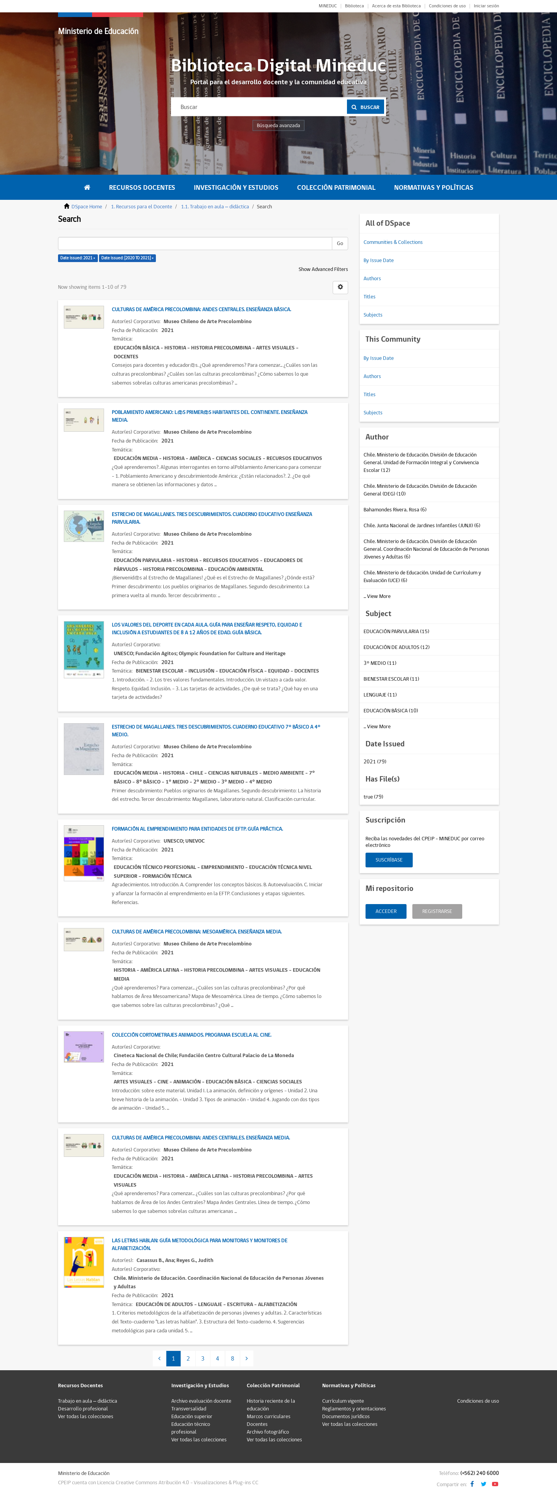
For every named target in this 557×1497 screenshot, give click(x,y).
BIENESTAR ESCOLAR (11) (391, 679)
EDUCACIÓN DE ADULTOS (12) (397, 647)
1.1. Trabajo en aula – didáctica (215, 207)
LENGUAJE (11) (380, 695)
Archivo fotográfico (268, 1432)
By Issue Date (379, 260)
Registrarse (437, 911)
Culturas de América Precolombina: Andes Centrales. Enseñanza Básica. (201, 309)
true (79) (373, 797)
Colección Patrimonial (336, 187)
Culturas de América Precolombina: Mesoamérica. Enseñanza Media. (197, 932)
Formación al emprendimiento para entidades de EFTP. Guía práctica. (197, 829)
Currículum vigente (343, 1401)
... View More (377, 596)
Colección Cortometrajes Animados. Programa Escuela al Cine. (191, 1035)
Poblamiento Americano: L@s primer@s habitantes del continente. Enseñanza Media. (210, 416)
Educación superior (191, 1416)
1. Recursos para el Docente (141, 207)
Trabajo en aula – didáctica (87, 1401)
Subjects (373, 315)
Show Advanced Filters (323, 269)
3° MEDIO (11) (380, 663)
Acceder (386, 911)
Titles (370, 297)
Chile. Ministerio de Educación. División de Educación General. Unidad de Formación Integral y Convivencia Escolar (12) (421, 462)
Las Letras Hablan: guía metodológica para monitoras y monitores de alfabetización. (199, 1244)
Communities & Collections (393, 242)
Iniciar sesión (486, 6)
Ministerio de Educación (98, 31)
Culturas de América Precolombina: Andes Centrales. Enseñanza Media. (201, 1138)
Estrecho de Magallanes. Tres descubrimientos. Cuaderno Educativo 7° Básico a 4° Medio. (216, 731)
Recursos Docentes (142, 187)
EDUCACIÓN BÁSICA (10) (391, 711)
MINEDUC (328, 6)
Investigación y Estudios (236, 187)
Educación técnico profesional (190, 1428)
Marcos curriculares (268, 1416)
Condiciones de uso (447, 6)
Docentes (257, 1424)
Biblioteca (354, 6)
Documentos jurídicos (346, 1416)
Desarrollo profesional (83, 1409)
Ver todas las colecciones (85, 1416)
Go (340, 243)
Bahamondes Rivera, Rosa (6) (395, 510)
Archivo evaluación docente (201, 1401)
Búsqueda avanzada (278, 125)
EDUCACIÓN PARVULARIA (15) (396, 631)
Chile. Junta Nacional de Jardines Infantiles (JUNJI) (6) (422, 526)
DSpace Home (87, 207)
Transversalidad (188, 1409)
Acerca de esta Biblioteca (396, 6)
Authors (372, 279)
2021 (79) (375, 762)
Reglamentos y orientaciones (354, 1409)
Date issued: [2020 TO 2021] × (127, 258)
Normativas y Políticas (433, 187)
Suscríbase (389, 860)
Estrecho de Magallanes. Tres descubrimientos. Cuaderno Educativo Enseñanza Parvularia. (212, 518)
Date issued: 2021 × (77, 258)
